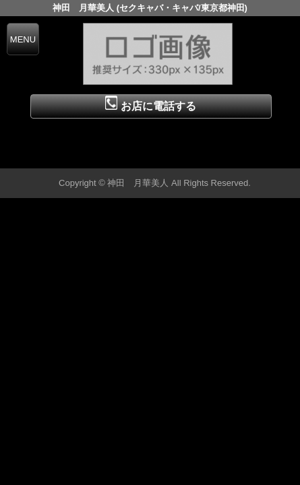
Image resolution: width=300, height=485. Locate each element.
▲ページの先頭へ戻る (249, 156)
